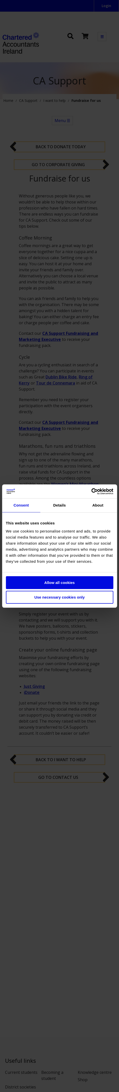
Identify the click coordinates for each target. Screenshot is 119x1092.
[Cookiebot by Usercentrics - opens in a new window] (91, 491)
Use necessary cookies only (59, 597)
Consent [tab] (21, 505)
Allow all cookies (59, 582)
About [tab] (97, 505)
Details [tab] (59, 505)
